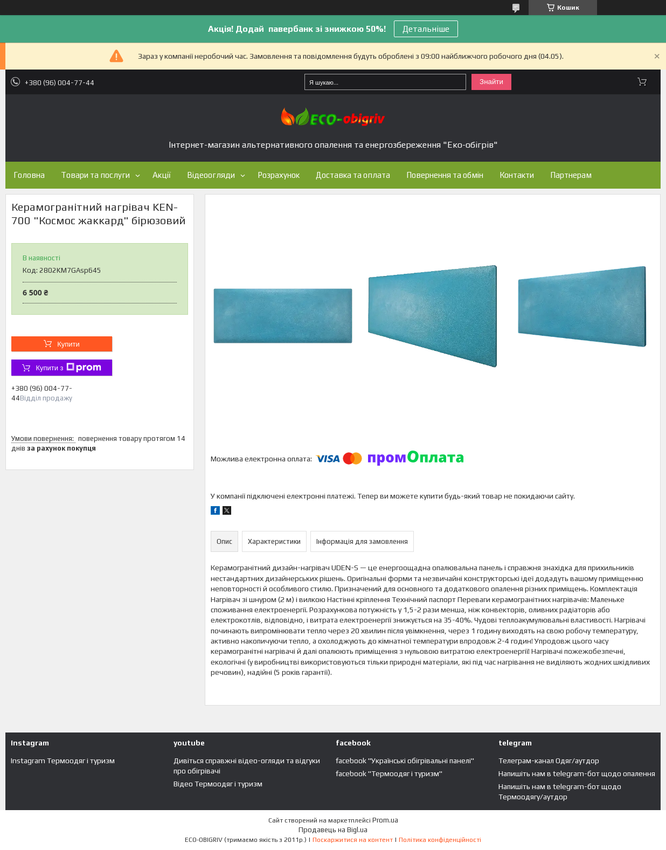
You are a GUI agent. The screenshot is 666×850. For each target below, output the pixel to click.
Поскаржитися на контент (353, 840)
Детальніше (426, 29)
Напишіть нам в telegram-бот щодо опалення (576, 773)
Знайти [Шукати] (491, 82)
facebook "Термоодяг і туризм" (389, 773)
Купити (68, 344)
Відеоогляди (211, 174)
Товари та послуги (95, 174)
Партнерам (571, 174)
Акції (161, 174)
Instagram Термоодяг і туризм (63, 760)
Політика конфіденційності (440, 840)
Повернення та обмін (444, 174)
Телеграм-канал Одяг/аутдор (548, 760)
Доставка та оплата (353, 174)
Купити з (68, 367)
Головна (29, 174)
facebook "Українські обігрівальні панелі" (405, 760)
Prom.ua (385, 820)
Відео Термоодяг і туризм (218, 783)
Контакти (517, 174)
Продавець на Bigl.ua (333, 830)
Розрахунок (279, 174)
